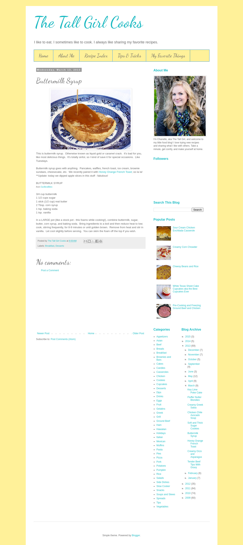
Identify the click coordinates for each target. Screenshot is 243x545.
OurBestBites (46, 187)
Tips (159, 502)
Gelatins (161, 408)
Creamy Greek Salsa (195, 406)
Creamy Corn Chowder (185, 247)
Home (43, 56)
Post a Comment (50, 270)
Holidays (161, 433)
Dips (159, 392)
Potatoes (161, 465)
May (190, 376)
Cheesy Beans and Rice (185, 266)
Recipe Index (96, 56)
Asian (160, 340)
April (190, 381)
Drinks (160, 396)
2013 (188, 345)
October (192, 359)
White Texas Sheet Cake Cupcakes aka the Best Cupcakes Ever (186, 289)
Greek (160, 412)
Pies (159, 453)
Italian (160, 437)
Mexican (161, 441)
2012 (188, 483)
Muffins (160, 445)
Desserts (60, 246)
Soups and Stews (166, 494)
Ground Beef (163, 421)
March (191, 385)
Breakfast (49, 246)
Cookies (161, 380)
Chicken (161, 376)
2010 (188, 493)
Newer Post (43, 333)
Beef (159, 344)
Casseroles (163, 372)
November (194, 354)
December (194, 350)
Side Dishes (163, 482)
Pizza (159, 457)
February (193, 473)
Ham (159, 425)
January (192, 478)
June (191, 371)
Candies (161, 368)
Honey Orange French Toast (115, 171)
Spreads (161, 498)
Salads (160, 478)
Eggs (159, 400)
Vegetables (162, 506)
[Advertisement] (91, 302)
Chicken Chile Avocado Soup (194, 415)
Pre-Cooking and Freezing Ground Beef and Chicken (187, 307)
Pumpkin (161, 470)
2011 (188, 488)
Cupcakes (162, 384)
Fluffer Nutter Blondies (194, 398)
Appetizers (162, 336)
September (194, 364)
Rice (159, 474)
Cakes (160, 363)
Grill (159, 416)
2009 (188, 497)
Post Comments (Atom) (63, 339)
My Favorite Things (168, 56)
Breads (160, 348)
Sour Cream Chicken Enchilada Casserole (184, 229)
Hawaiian (161, 429)
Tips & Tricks (129, 56)
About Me (66, 56)
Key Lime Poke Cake (194, 391)
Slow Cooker (163, 486)
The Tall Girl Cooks (88, 22)
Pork (159, 461)
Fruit (159, 404)
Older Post (138, 333)
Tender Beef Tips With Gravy (193, 464)
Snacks (160, 490)
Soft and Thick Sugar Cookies (195, 425)
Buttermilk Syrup (192, 434)
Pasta (160, 449)
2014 (188, 341)
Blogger (136, 535)
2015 (188, 336)
